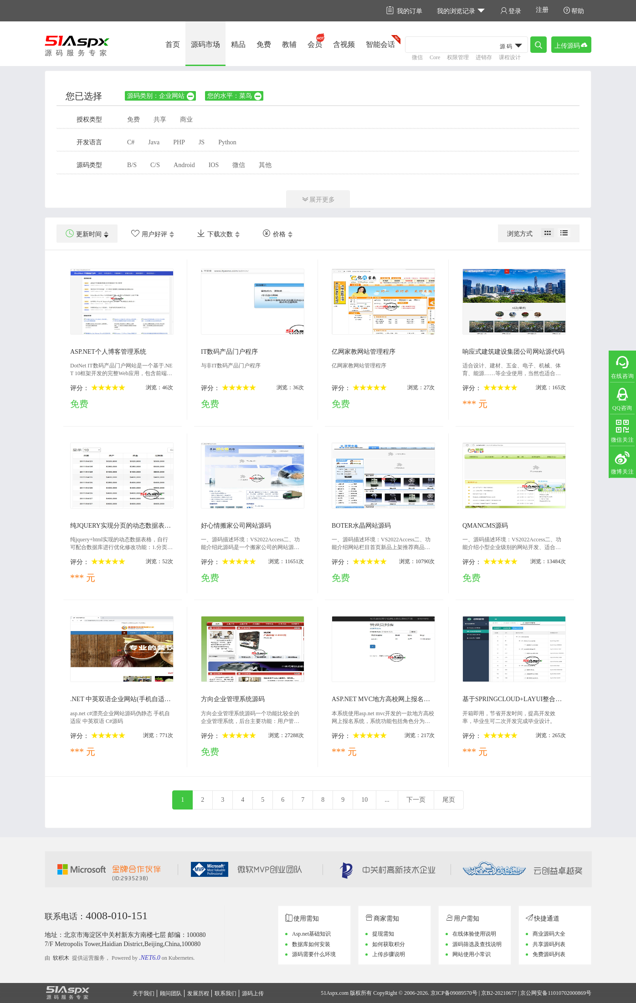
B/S (132, 165)
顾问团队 (171, 993)
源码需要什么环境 (314, 954)
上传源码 (571, 45)
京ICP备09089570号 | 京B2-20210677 (474, 993)
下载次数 (215, 233)
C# (130, 142)
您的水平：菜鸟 (234, 96)
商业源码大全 (549, 934)
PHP (179, 142)
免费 (263, 44)
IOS (214, 165)
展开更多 (318, 199)
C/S (155, 165)
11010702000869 (567, 993)
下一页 (416, 799)
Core (435, 57)
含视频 (344, 44)
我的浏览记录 (461, 10)
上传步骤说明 (388, 954)
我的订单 (404, 10)
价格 (274, 233)
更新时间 (84, 233)
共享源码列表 (549, 944)
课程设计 (510, 57)
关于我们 (143, 993)
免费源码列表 (549, 954)
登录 (510, 10)
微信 (417, 57)
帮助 (573, 10)
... (387, 799)
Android (184, 165)
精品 (238, 44)
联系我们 (225, 993)
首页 (172, 44)
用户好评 (149, 233)
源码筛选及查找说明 (477, 944)
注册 (542, 9)
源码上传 (253, 993)
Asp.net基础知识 (311, 934)
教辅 (289, 44)
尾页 (448, 799)
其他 (265, 165)
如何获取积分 (388, 944)
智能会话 (380, 44)
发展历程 (198, 993)
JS (202, 142)
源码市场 (205, 44)
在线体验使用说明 (474, 934)
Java (153, 142)
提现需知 (383, 934)
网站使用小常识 (471, 954)
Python (227, 142)
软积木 (61, 958)
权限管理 (458, 57)
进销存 (484, 57)
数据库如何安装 (311, 944)
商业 (186, 119)
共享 (160, 119)
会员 (315, 44)
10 (364, 799)
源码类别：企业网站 (161, 96)
